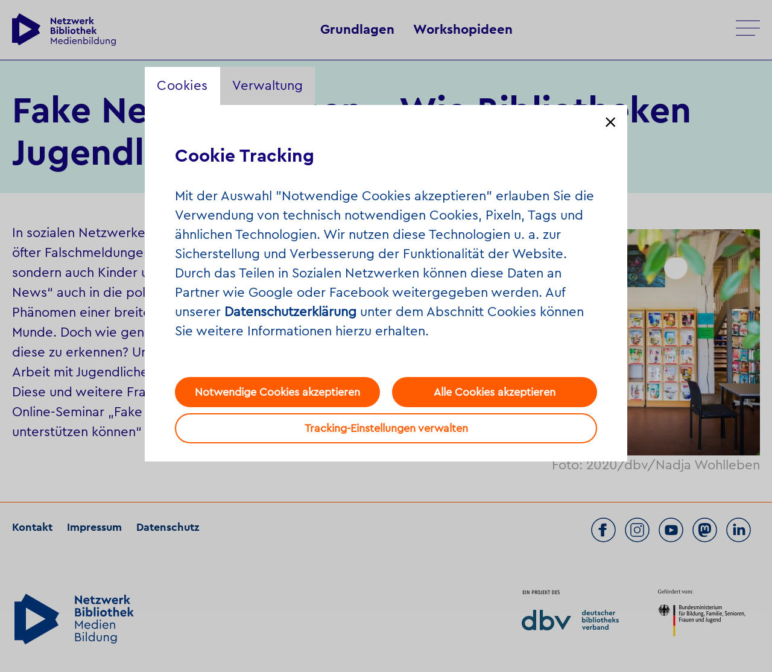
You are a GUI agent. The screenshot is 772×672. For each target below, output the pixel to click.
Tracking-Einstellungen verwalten (386, 428)
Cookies (182, 85)
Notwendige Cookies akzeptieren (277, 392)
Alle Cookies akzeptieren (494, 392)
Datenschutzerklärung (290, 312)
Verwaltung (267, 85)
